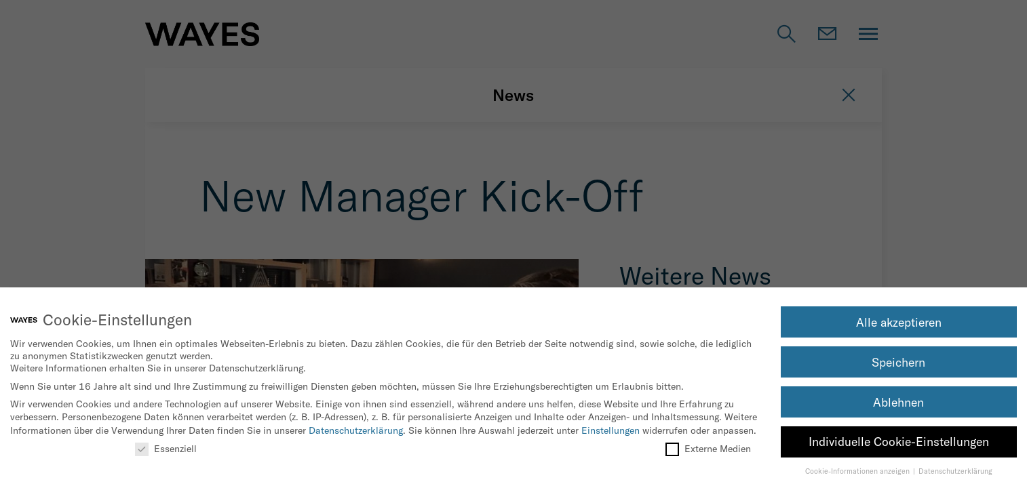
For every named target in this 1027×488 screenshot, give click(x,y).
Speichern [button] (898, 362)
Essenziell (166, 449)
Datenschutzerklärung (356, 430)
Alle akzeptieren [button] (899, 322)
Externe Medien (708, 449)
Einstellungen (610, 430)
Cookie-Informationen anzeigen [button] (858, 471)
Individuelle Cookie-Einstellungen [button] (899, 441)
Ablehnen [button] (898, 402)
